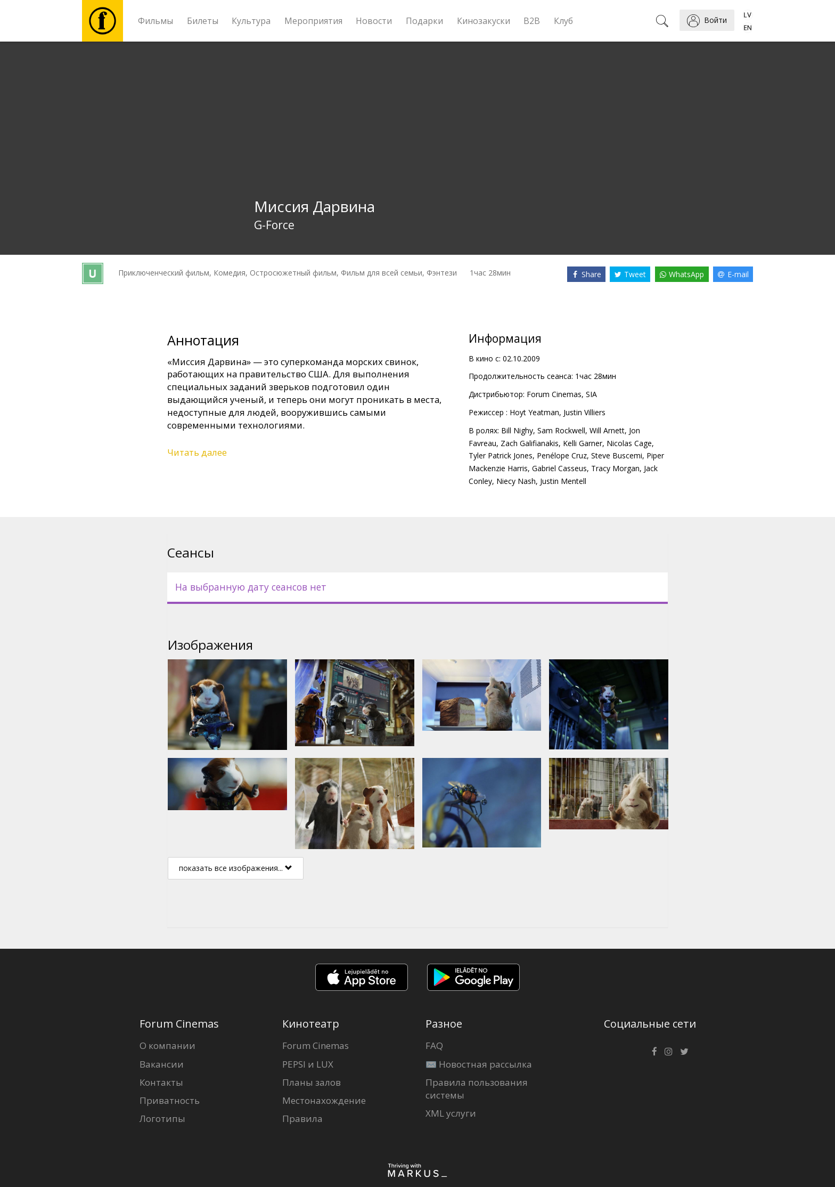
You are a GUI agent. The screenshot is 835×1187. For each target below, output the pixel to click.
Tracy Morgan (615, 468)
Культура (251, 21)
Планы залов (311, 1082)
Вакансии (162, 1064)
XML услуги (450, 1113)
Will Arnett (607, 430)
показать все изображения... (235, 868)
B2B (531, 21)
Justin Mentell (563, 481)
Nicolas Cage (629, 443)
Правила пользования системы (476, 1088)
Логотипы (162, 1118)
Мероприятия (313, 21)
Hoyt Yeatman (534, 412)
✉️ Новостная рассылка (478, 1064)
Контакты (161, 1082)
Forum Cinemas (315, 1045)
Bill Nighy (517, 430)
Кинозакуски (483, 21)
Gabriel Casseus (559, 468)
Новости (374, 21)
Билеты (202, 21)
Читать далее (197, 452)
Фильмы (155, 21)
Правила (302, 1118)
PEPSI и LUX (307, 1064)
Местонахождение (324, 1100)
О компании (167, 1045)
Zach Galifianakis (530, 443)
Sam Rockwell (561, 430)
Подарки (424, 21)
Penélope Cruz (562, 455)
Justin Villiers (584, 412)
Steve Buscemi (616, 455)
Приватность (170, 1100)
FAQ (434, 1045)
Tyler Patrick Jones (501, 455)
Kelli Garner (582, 443)
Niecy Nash (516, 481)
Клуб (563, 21)
